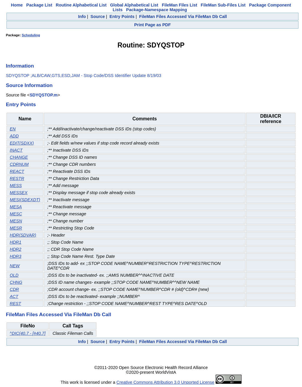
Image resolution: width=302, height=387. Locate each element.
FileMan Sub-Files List (223, 5)
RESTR (17, 178)
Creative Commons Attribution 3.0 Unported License (165, 382)
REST (15, 303)
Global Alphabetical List (134, 5)
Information (20, 66)
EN (13, 129)
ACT (14, 296)
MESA (16, 206)
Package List (39, 5)
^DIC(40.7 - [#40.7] (27, 333)
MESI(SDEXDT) (25, 199)
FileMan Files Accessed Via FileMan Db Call (183, 16)
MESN (16, 221)
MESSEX (18, 192)
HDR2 (15, 249)
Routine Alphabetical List (81, 5)
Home (17, 5)
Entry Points (121, 16)
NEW (15, 265)
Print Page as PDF (152, 24)
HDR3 (15, 256)
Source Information (29, 85)
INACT (16, 150)
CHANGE (19, 157)
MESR (16, 228)
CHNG (16, 282)
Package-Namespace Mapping (156, 9)
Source (98, 16)
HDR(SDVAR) (23, 235)
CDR (14, 289)
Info (82, 16)
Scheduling (31, 35)
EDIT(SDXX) (22, 143)
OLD (14, 275)
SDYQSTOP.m (43, 95)
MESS (16, 185)
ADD (14, 136)
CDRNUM (19, 164)
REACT (17, 171)
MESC (16, 213)
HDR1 (15, 242)
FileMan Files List (179, 5)
